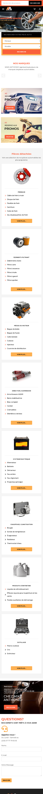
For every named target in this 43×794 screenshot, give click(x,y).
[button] (3, 76)
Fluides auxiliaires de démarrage (20, 600)
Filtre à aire (11, 265)
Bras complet (12, 402)
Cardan (10, 406)
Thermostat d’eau (14, 543)
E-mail (21, 757)
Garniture (10, 207)
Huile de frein (12, 211)
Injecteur (10, 345)
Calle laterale (12, 337)
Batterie (10, 466)
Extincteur (11, 654)
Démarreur (11, 470)
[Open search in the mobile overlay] (21, 3)
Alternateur (11, 462)
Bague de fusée (13, 333)
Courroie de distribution (16, 348)
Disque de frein (13, 199)
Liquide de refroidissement (18, 589)
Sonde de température (16, 532)
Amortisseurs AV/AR (15, 394)
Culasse (10, 341)
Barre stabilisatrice (14, 398)
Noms (21, 748)
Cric (8, 650)
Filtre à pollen (12, 280)
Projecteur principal (15, 482)
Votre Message (21, 770)
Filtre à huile (12, 272)
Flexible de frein (13, 203)
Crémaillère (11, 410)
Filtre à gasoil (12, 276)
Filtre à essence (13, 268)
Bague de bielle (13, 329)
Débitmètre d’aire (14, 261)
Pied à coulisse (13, 646)
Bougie (10, 528)
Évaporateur (12, 536)
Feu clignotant (13, 478)
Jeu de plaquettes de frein (17, 215)
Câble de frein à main (15, 195)
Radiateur (11, 539)
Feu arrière (11, 474)
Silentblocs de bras (14, 414)
